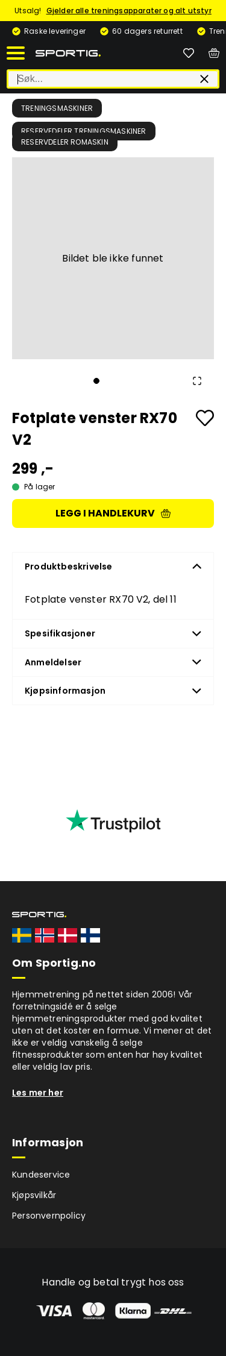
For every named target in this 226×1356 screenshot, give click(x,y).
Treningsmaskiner (57, 108)
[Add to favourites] (205, 418)
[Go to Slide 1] (96, 381)
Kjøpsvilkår (34, 1195)
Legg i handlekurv (113, 513)
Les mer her (37, 1093)
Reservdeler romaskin (64, 142)
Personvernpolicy (49, 1216)
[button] (113, 258)
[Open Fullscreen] (197, 381)
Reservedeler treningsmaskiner (83, 131)
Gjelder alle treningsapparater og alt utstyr (129, 10)
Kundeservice (41, 1175)
